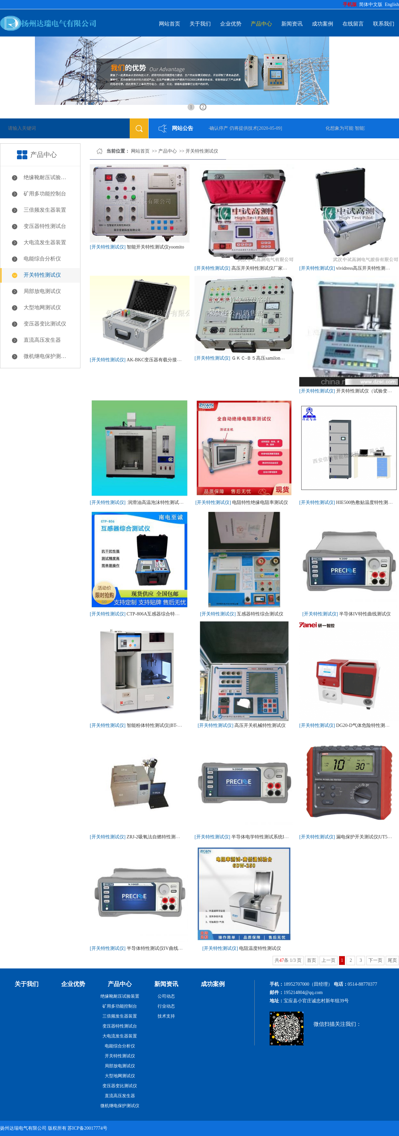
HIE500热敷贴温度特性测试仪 (366, 502)
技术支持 (166, 1016)
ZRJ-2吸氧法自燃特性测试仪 (156, 836)
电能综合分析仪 (42, 258)
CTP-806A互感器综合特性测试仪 (160, 613)
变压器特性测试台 (45, 226)
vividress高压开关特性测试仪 (365, 268)
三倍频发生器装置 (45, 210)
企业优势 (230, 24)
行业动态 (166, 1006)
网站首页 (169, 24)
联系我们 (383, 24)
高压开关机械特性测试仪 (260, 725)
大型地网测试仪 (42, 307)
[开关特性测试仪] (107, 247)
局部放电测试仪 (42, 291)
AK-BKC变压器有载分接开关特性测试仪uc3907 (175, 359)
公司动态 (166, 996)
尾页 (392, 960)
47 (281, 960)
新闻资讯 (292, 24)
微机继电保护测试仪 (47, 356)
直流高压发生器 (42, 340)
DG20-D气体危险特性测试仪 (365, 725)
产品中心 (261, 24)
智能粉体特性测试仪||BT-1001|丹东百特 (166, 725)
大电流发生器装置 (45, 242)
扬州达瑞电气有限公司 (23, 1128)
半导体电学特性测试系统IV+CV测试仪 (271, 836)
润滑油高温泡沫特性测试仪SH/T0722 (165, 502)
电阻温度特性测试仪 (260, 948)
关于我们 (200, 24)
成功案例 (322, 24)
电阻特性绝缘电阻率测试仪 (260, 502)
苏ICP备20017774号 (87, 1128)
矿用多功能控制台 (45, 193)
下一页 (375, 960)
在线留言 (353, 24)
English (392, 4)
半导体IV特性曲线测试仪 (365, 613)
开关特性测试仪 (42, 275)
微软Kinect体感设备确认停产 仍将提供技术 (215, 128)
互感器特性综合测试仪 (260, 613)
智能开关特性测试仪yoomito (155, 247)
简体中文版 (371, 4)
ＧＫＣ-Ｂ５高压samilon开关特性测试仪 (272, 358)
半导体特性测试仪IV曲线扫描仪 (159, 948)
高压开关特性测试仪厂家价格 (261, 268)
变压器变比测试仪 (45, 323)
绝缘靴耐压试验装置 (47, 177)
